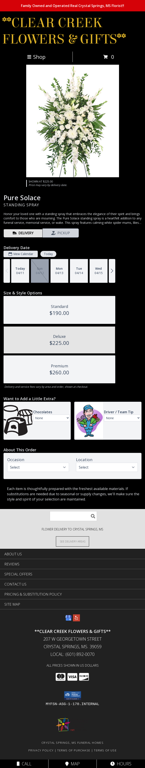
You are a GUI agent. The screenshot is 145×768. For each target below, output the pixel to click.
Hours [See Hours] (120, 764)
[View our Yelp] (76, 619)
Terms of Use (105, 750)
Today (48, 254)
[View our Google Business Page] (68, 619)
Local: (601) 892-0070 (72, 654)
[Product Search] (73, 516)
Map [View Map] (72, 764)
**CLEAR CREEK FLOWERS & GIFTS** (64, 31)
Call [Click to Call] (24, 764)
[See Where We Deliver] (72, 541)
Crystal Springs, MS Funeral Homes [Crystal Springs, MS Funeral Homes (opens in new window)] (72, 743)
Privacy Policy (41, 750)
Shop (36, 56)
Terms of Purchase (73, 750)
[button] (72, 695)
